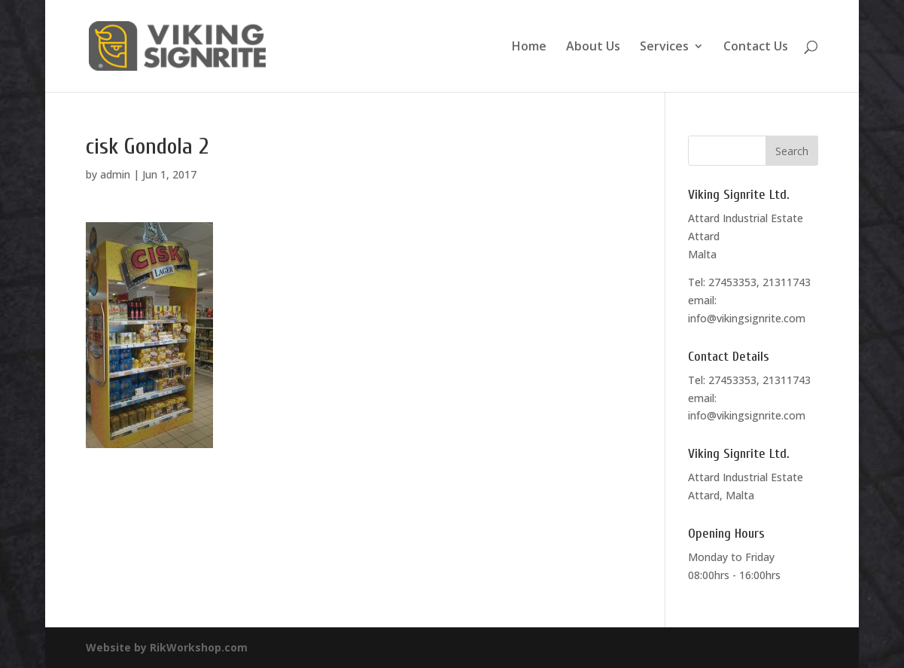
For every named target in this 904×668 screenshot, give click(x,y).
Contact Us (755, 47)
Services (664, 47)
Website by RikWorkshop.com (167, 647)
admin (115, 174)
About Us (593, 47)
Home (529, 47)
